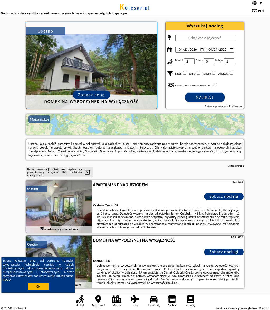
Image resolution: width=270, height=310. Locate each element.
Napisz (265, 308)
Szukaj (205, 97)
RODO (7, 279)
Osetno (32, 189)
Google (68, 260)
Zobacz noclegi (224, 196)
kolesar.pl (135, 7)
